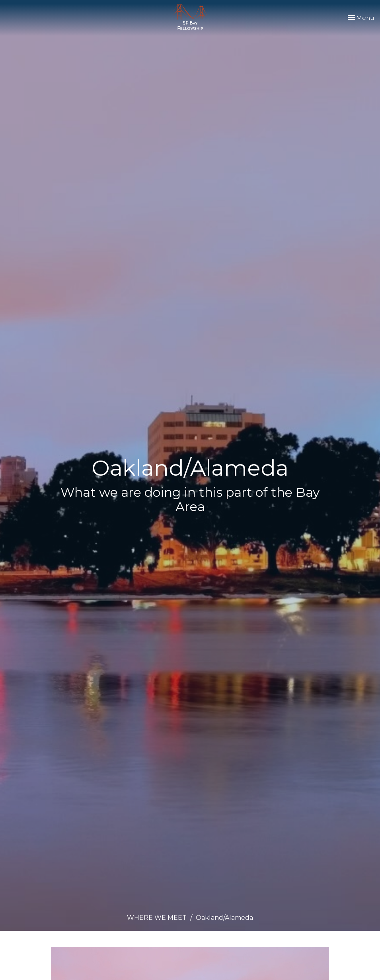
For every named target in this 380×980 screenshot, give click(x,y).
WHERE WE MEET (157, 917)
